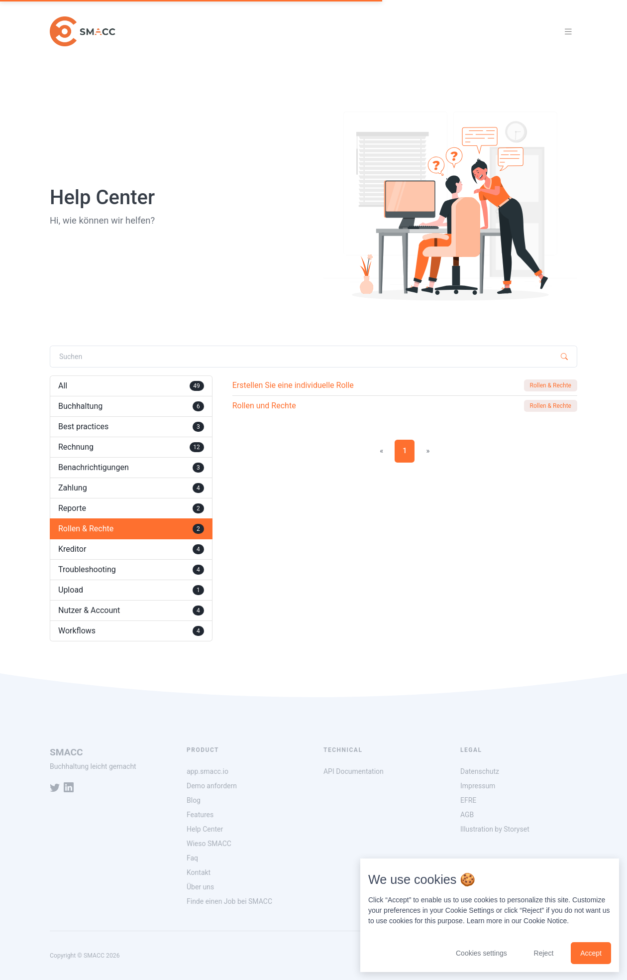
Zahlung (131, 488)
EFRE (468, 800)
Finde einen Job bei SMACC (229, 901)
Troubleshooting (131, 570)
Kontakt (198, 872)
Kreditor (131, 549)
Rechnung (131, 447)
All (131, 386)
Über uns (200, 887)
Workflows (131, 631)
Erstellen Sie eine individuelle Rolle (293, 385)
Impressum (477, 786)
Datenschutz (479, 771)
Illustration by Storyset (494, 829)
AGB (467, 815)
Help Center (205, 829)
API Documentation (353, 771)
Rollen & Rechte (131, 529)
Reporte (131, 508)
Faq (192, 858)
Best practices (131, 427)
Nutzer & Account (131, 610)
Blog (194, 800)
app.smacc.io (207, 771)
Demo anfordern (212, 786)
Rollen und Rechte (264, 405)
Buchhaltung (131, 406)
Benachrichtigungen (131, 468)
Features (200, 815)
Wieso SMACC (209, 844)
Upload (131, 590)
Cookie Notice (545, 921)
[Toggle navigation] (568, 31)
